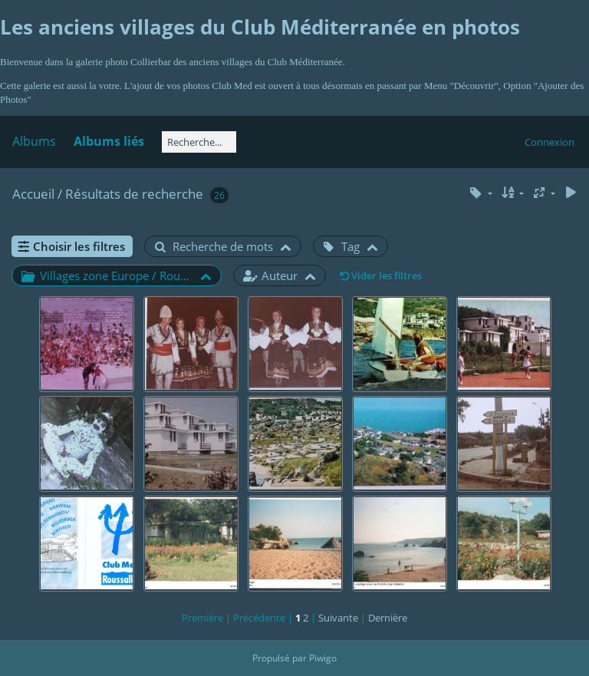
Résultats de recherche (134, 194)
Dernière (387, 618)
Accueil (33, 194)
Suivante (338, 618)
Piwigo (323, 657)
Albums (34, 141)
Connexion (549, 142)
